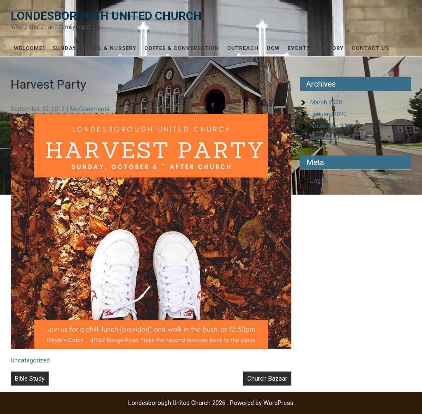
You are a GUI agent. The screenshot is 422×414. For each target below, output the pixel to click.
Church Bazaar (267, 378)
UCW (273, 48)
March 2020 (326, 102)
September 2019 (332, 138)
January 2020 (328, 114)
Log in (318, 180)
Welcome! (29, 48)
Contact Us (370, 48)
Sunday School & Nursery (94, 48)
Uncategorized (30, 360)
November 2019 (331, 126)
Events (299, 48)
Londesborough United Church (106, 16)
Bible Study (30, 378)
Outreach (243, 48)
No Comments (90, 109)
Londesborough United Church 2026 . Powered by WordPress (210, 403)
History (331, 48)
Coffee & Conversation (181, 48)
